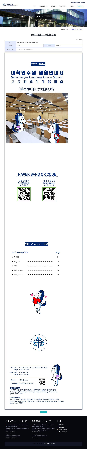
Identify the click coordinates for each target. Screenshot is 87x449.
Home (35, 6)
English (77, 2)
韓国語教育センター (43, 6)
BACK (43, 411)
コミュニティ (80, 6)
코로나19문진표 (63, 429)
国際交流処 (61, 427)
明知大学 (61, 424)
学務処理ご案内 (63, 6)
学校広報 (72, 6)
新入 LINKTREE (63, 431)
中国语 (83, 2)
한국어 (72, 2)
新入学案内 (54, 6)
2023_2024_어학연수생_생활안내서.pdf (25, 49)
